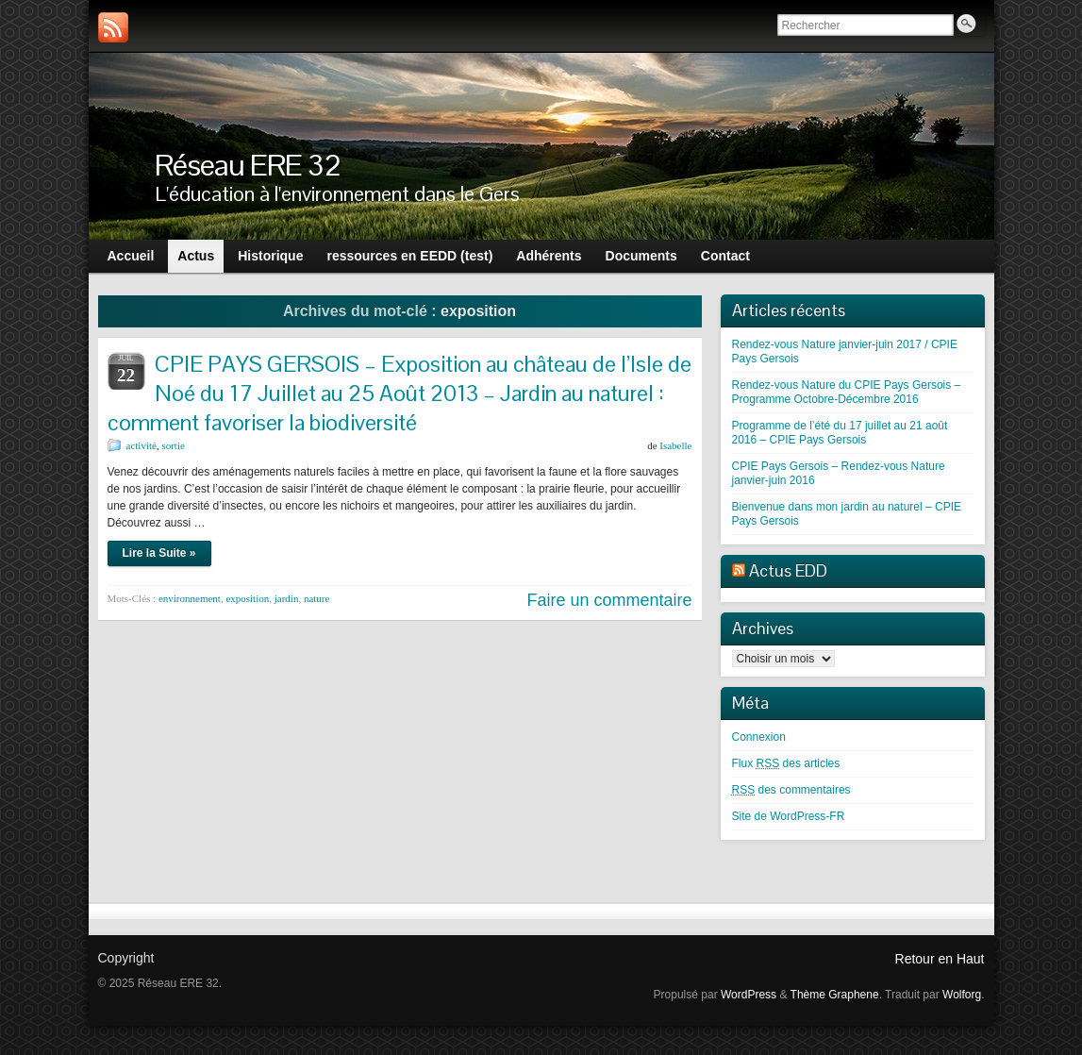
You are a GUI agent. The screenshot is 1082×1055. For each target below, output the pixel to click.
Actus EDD (788, 570)
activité (141, 445)
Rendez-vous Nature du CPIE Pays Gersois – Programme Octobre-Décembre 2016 (846, 392)
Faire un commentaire (608, 600)
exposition (247, 598)
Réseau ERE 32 (248, 164)
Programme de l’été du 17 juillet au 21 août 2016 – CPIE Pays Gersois (840, 432)
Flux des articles (786, 763)
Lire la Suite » (159, 553)
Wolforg (961, 994)
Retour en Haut (940, 958)
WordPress (748, 994)
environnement (189, 598)
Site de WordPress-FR (788, 816)
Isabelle (675, 445)
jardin (287, 598)
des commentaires (791, 789)
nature (316, 598)
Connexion (759, 737)
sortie (172, 445)
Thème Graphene (835, 994)
